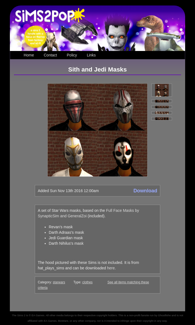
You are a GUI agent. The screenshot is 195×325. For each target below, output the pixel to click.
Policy (72, 55)
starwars (59, 282)
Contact (50, 55)
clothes (87, 282)
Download (145, 190)
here (111, 268)
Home (29, 55)
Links (91, 55)
